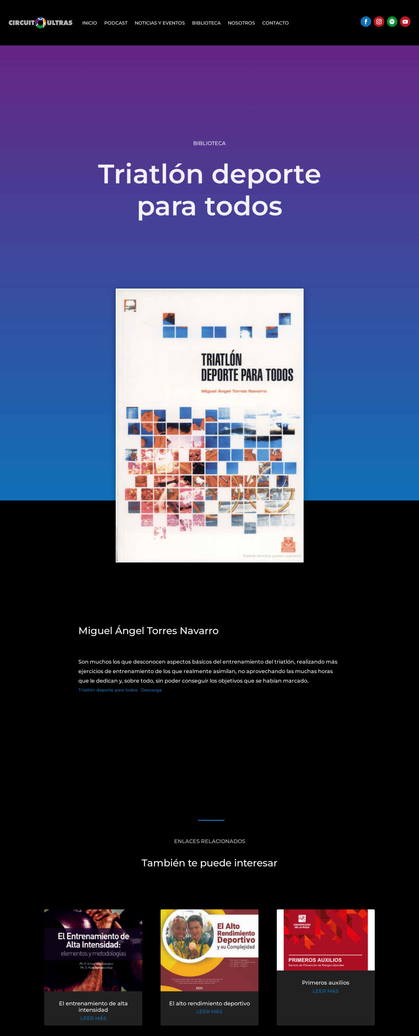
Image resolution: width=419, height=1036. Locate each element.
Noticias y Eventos (160, 23)
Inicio (89, 23)
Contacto (275, 23)
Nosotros (241, 23)
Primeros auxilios (323, 984)
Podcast (116, 23)
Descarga (151, 690)
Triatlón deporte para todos (108, 690)
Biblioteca (206, 23)
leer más (96, 1018)
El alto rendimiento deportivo (209, 1004)
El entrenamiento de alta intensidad (96, 1007)
